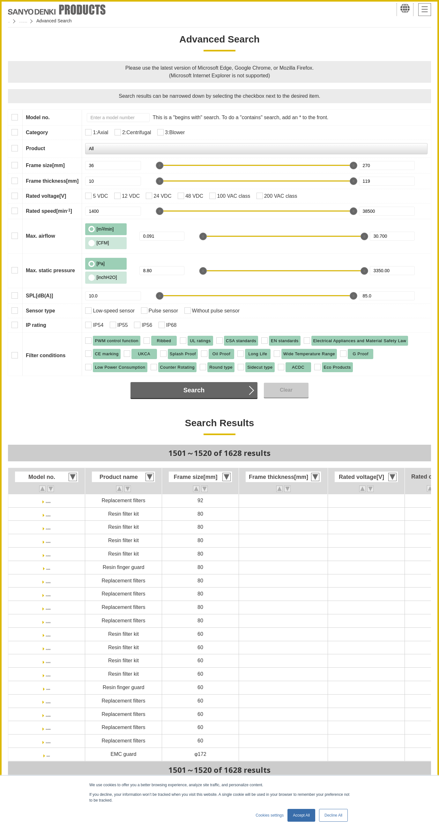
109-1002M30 (48, 607)
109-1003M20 (48, 714)
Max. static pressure (50, 270)
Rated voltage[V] (46, 196)
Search (194, 390)
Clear (286, 390)
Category (37, 132)
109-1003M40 (48, 740)
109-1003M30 (48, 727)
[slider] (159, 165)
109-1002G (48, 567)
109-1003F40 (48, 674)
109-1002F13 (48, 514)
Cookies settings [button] (270, 815)
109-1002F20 (48, 527)
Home (14, 20)
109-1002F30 (48, 540)
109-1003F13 (48, 634)
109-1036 (48, 754)
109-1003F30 (48, 660)
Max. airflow (40, 236)
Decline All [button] (333, 815)
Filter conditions (45, 355)
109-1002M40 (48, 620)
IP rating (36, 325)
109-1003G (48, 687)
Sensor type (40, 310)
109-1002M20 (48, 593)
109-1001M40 (48, 500)
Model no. (38, 117)
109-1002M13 (48, 580)
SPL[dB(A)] (39, 295)
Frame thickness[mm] (52, 181)
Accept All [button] (301, 815)
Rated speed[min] (49, 211)
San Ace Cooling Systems (54, 20)
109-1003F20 (48, 647)
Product (35, 148)
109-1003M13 (48, 700)
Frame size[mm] (45, 165)
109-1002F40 (48, 554)
